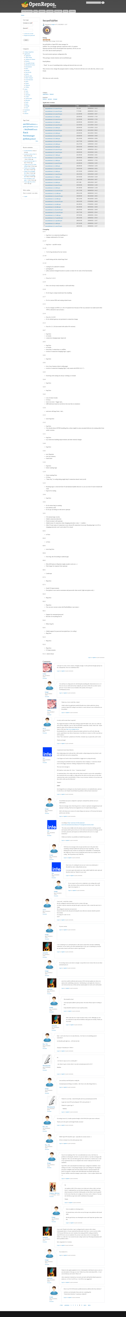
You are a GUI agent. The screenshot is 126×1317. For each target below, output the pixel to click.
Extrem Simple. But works (30, 157)
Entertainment (28, 66)
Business (27, 61)
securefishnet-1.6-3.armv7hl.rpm (53, 119)
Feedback (72, 11)
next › (85, 1305)
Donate (65, 11)
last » (89, 1305)
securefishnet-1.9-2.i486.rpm (52, 138)
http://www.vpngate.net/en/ (72, 729)
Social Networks (29, 79)
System (27, 83)
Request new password (29, 35)
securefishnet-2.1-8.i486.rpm (52, 182)
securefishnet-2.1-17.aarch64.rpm (54, 218)
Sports (26, 81)
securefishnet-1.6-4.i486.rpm (52, 127)
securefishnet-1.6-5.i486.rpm (52, 133)
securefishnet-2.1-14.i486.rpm (53, 204)
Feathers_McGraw (54, 1193)
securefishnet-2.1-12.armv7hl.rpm (54, 196)
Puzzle (26, 102)
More (37, 141)
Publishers (42, 11)
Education (27, 100)
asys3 (44, 909)
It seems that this (28, 150)
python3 (33, 139)
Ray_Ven (45, 1044)
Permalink (45, 678)
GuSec (44, 674)
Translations (27, 110)
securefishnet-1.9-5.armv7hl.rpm (53, 141)
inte (44, 758)
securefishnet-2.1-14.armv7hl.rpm (54, 201)
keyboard (29, 129)
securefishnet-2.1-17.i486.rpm (53, 215)
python (26, 138)
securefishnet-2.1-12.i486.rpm (53, 198)
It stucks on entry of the (29, 154)
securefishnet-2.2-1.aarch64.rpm (53, 220)
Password (25, 28)
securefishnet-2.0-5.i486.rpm (52, 147)
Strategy (27, 105)
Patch (25, 132)
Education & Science (30, 65)
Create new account (28, 33)
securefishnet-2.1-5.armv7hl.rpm (53, 168)
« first (61, 1305)
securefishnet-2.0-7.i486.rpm (52, 155)
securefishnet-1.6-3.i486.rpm (52, 122)
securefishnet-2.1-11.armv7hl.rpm (54, 190)
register (94, 657)
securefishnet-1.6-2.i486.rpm (52, 116)
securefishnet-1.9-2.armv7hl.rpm (53, 136)
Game (26, 91)
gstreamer (30, 126)
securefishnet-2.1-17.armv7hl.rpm (54, 212)
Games (25, 89)
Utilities (27, 87)
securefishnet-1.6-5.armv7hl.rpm (53, 130)
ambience (33, 124)
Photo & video (28, 76)
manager (55, 99)
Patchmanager (29, 136)
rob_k (44, 728)
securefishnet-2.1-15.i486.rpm (53, 207)
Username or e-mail (28, 23)
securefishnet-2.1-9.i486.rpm (52, 188)
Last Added (50, 11)
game (24, 126)
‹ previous (66, 1305)
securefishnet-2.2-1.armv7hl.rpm (53, 226)
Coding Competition (29, 52)
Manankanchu (46, 1065)
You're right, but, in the (29, 181)
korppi (53, 24)
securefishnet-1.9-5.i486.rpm (52, 144)
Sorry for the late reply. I (30, 161)
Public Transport (29, 77)
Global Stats (58, 11)
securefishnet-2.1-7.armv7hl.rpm (53, 174)
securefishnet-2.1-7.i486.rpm (52, 177)
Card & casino (28, 98)
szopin (25, 196)
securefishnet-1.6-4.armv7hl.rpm (53, 125)
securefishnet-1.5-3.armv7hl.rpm (53, 108)
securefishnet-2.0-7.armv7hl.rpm (53, 152)
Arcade (27, 96)
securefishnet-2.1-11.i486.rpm (53, 193)
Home (22, 15)
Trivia (26, 107)
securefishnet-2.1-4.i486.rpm (52, 166)
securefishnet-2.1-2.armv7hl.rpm (53, 157)
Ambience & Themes (30, 59)
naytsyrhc (45, 953)
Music (26, 68)
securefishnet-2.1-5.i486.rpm (52, 171)
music (35, 129)
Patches (27, 74)
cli (36, 124)
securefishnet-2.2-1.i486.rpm (52, 223)
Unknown (27, 85)
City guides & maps (30, 63)
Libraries (26, 113)
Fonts (25, 111)
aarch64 (26, 124)
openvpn (50, 99)
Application (28, 55)
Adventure (27, 94)
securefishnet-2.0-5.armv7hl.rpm (53, 149)
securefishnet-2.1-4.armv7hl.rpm (53, 163)
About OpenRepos (27, 11)
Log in (89, 657)
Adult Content (28, 57)
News (35, 11)
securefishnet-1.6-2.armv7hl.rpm (53, 114)
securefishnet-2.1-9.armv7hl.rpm (53, 185)
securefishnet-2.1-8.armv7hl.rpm (53, 179)
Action (26, 93)
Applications (27, 54)
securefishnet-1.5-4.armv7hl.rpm (53, 111)
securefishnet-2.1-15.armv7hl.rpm (54, 209)
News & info (28, 72)
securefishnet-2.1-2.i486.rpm (52, 160)
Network (27, 70)
